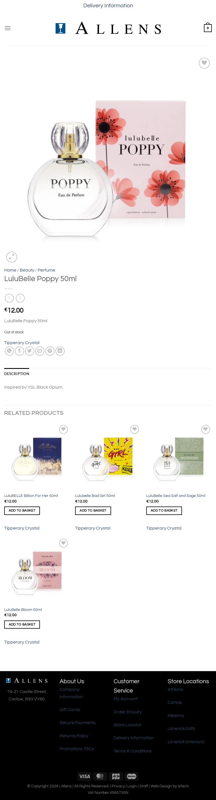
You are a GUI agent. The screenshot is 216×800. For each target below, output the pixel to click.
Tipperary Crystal (21, 342)
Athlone (175, 689)
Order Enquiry (128, 712)
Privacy (118, 786)
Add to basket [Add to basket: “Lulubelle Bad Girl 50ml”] (93, 510)
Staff (144, 786)
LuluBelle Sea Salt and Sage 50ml (175, 496)
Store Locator (127, 725)
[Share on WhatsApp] (9, 351)
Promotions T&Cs (77, 749)
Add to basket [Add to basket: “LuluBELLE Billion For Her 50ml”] (22, 510)
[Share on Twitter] (29, 351)
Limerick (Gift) (181, 728)
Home (10, 270)
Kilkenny (176, 715)
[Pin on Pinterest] (50, 351)
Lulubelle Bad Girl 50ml (95, 496)
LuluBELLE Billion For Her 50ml (31, 496)
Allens (66, 786)
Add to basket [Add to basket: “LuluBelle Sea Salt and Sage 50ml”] (164, 510)
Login (132, 786)
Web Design (161, 786)
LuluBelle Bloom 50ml (23, 610)
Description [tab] (16, 373)
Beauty (27, 270)
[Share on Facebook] (19, 351)
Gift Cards (70, 709)
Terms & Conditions (133, 751)
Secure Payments (78, 722)
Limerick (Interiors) (186, 742)
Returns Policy (74, 736)
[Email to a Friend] (39, 351)
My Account (126, 698)
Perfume (46, 270)
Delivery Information (108, 5)
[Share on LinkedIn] (60, 351)
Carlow (175, 702)
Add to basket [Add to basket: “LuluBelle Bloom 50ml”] (22, 624)
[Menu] (7, 28)
